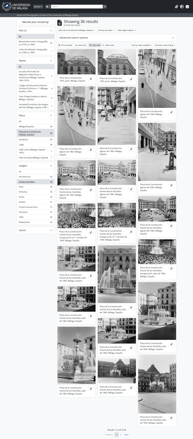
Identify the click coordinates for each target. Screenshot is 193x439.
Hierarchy (80, 45)
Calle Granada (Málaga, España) (35, 158)
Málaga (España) (35, 127)
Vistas (35, 197)
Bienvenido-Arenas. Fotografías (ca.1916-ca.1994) (35, 43)
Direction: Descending (164, 45)
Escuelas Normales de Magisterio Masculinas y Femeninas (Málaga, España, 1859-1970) (35, 76)
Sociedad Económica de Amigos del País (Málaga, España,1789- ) (35, 106)
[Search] (77, 6)
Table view (108, 45)
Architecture (35, 177)
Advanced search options (73, 37)
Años (35, 187)
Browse (37, 6)
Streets (35, 202)
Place (22, 115)
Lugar (35, 145)
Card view (94, 45)
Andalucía (35, 140)
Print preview (65, 45)
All (20, 36)
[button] (176, 6)
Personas (35, 213)
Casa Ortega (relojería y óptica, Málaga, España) (35, 98)
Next (126, 434)
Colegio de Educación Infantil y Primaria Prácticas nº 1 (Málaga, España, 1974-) (35, 88)
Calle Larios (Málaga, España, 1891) (35, 151)
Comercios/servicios (35, 208)
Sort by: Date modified (141, 45)
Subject (23, 165)
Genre (22, 230)
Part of (22, 30)
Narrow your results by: (35, 22)
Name (22, 60)
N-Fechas (35, 192)
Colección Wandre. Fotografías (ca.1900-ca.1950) (35, 51)
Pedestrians (35, 223)
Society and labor (35, 182)
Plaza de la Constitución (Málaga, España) (35, 133)
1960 (35, 218)
